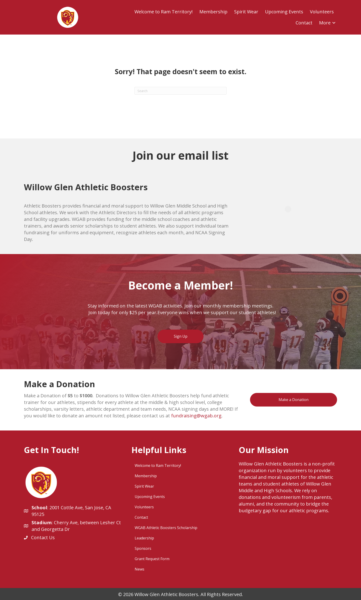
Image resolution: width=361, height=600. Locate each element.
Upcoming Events (284, 12)
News (139, 569)
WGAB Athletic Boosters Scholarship (166, 527)
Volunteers (322, 12)
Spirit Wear (246, 12)
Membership (213, 12)
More (325, 23)
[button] (334, 22)
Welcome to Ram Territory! (163, 12)
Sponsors (143, 548)
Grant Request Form (152, 558)
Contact (304, 23)
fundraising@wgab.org (196, 416)
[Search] (180, 91)
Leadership (144, 538)
